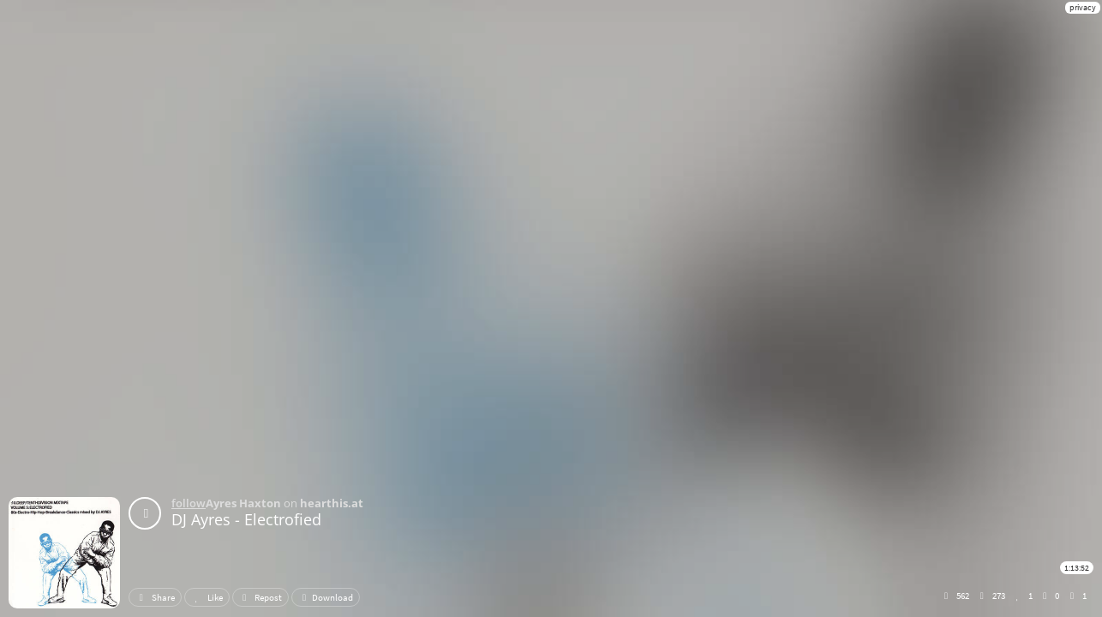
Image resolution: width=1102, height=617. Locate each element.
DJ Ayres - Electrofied (246, 519)
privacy (1082, 7)
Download (325, 597)
